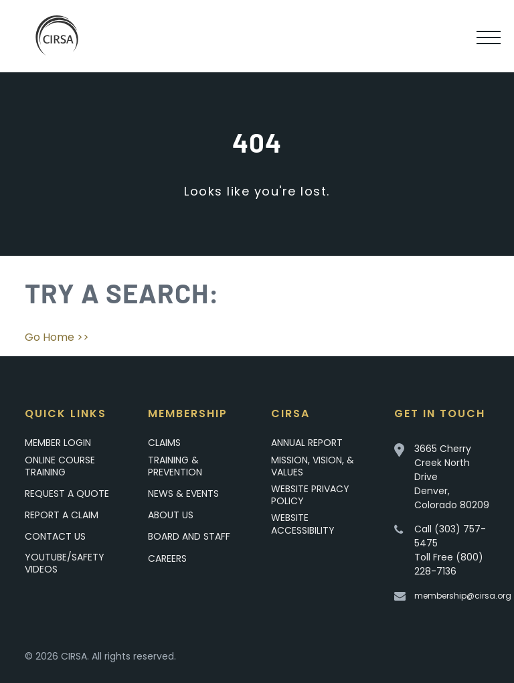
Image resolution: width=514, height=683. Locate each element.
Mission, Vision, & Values (312, 466)
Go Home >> (57, 337)
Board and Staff (189, 536)
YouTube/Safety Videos (64, 562)
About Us (170, 515)
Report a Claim (61, 515)
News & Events (183, 493)
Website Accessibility (303, 524)
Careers (167, 558)
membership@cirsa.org (462, 596)
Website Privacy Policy (310, 495)
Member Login (58, 443)
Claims (164, 443)
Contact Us (55, 536)
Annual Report (307, 443)
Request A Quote (67, 493)
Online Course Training (60, 466)
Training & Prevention (175, 466)
